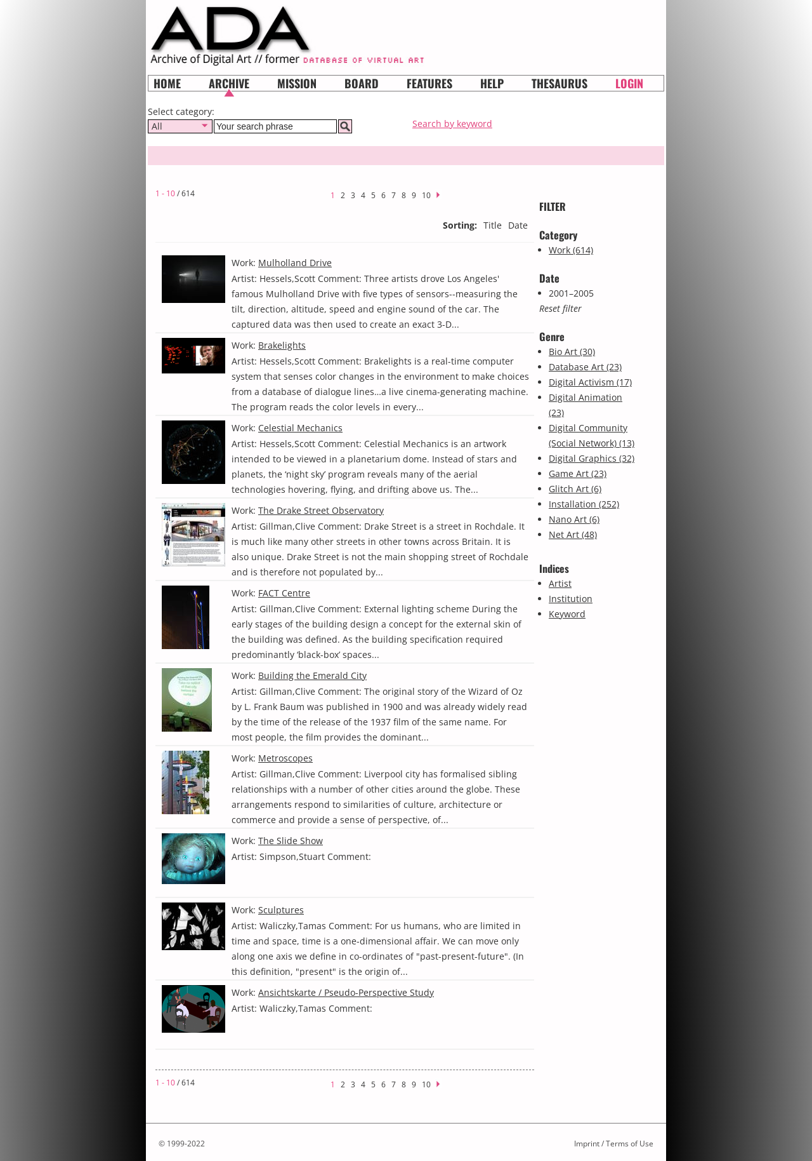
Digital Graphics (591, 458)
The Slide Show (290, 841)
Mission (297, 83)
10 (426, 195)
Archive (229, 83)
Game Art (577, 473)
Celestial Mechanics (300, 428)
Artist (560, 583)
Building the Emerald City (312, 675)
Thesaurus (559, 83)
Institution (571, 599)
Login (629, 83)
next (442, 193)
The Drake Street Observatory (321, 510)
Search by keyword (452, 123)
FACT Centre (284, 593)
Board (361, 83)
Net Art (573, 534)
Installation (584, 504)
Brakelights (282, 345)
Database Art (585, 367)
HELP (492, 83)
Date (518, 225)
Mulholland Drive (295, 263)
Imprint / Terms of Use (613, 1143)
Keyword (567, 614)
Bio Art (572, 352)
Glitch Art (575, 489)
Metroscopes (285, 758)
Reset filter (560, 308)
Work (571, 250)
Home (167, 83)
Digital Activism (590, 382)
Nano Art (574, 519)
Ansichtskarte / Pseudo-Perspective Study (346, 992)
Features (429, 83)
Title (492, 225)
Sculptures (281, 910)
